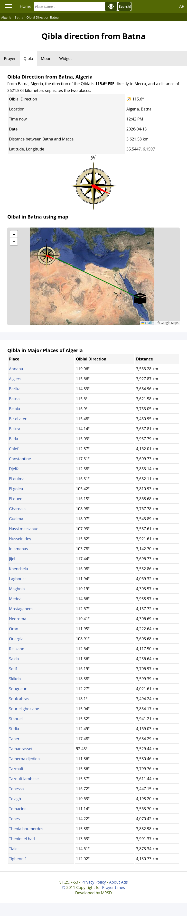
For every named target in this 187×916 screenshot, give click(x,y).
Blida (13, 438)
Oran (13, 628)
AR (181, 6)
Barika (14, 388)
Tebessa (16, 788)
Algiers (15, 378)
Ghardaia (17, 508)
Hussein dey (20, 538)
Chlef (13, 448)
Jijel (12, 558)
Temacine (18, 808)
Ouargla (16, 638)
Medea (15, 598)
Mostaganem (21, 608)
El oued (15, 498)
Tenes (14, 818)
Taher (14, 738)
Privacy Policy (93, 882)
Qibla (28, 58)
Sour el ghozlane (24, 708)
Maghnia (17, 588)
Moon (46, 58)
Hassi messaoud (23, 528)
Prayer (10, 58)
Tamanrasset (21, 748)
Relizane (16, 648)
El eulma (17, 478)
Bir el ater (18, 418)
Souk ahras (19, 698)
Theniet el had (22, 838)
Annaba (16, 368)
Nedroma (17, 618)
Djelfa (14, 468)
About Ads (118, 882)
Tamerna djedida (24, 758)
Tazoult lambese (24, 778)
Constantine (20, 458)
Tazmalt (16, 768)
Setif (13, 668)
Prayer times (113, 887)
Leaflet (147, 323)
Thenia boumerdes (26, 828)
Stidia (14, 728)
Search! (125, 6)
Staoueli (16, 718)
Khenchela (18, 568)
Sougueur (18, 688)
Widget (65, 58)
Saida (14, 658)
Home (25, 6)
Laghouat (17, 578)
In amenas (18, 548)
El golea (16, 488)
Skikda (15, 678)
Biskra (14, 428)
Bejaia (14, 408)
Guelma (16, 518)
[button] (46, 254)
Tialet (14, 848)
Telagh (15, 798)
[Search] (69, 6)
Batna (14, 398)
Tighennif (17, 858)
